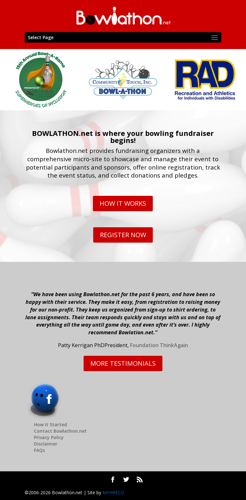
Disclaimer (45, 444)
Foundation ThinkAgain (159, 345)
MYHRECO (113, 492)
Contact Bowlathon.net (60, 431)
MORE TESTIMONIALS (123, 363)
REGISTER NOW (123, 234)
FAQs (39, 450)
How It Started (50, 424)
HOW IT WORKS (123, 203)
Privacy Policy (49, 437)
